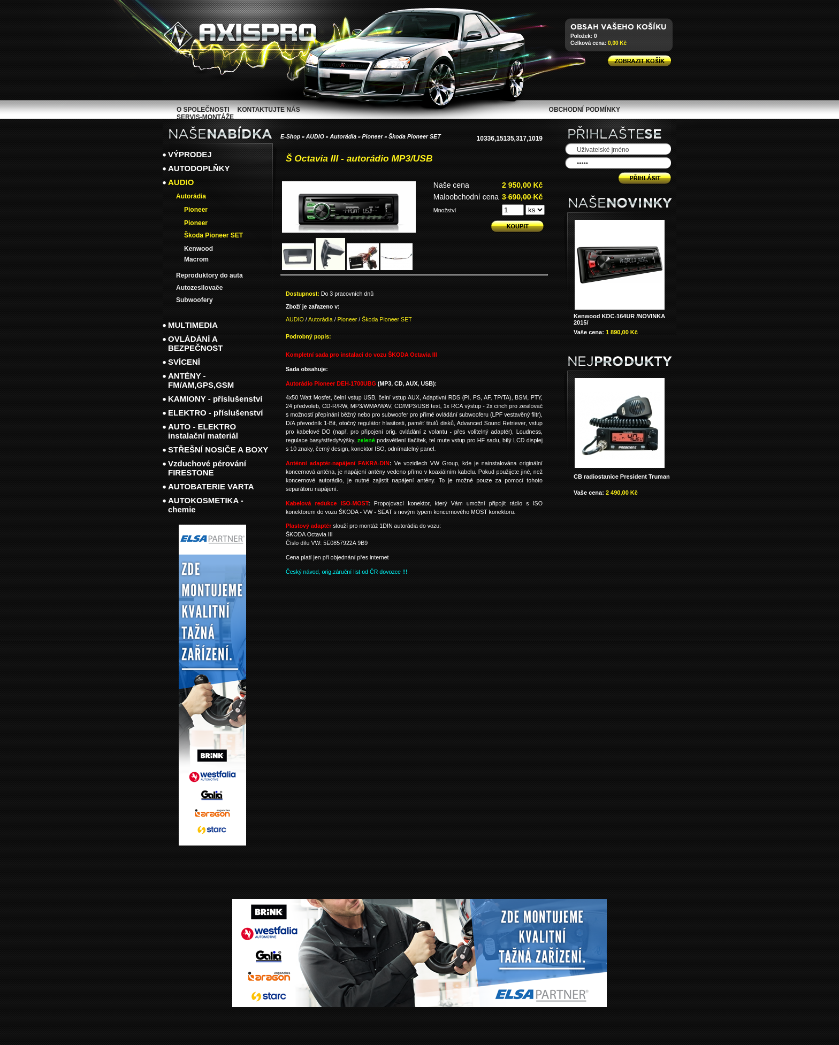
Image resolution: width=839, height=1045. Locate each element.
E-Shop (290, 136)
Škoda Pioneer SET (414, 136)
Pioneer (372, 136)
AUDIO (315, 136)
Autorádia (343, 136)
